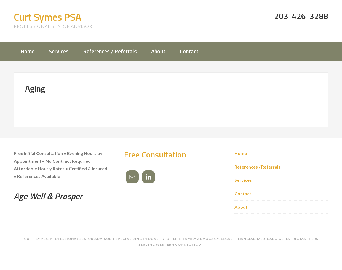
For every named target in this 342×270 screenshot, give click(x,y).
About (240, 207)
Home (240, 153)
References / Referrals (257, 166)
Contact (242, 193)
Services (243, 180)
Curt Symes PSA (47, 17)
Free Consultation (155, 154)
